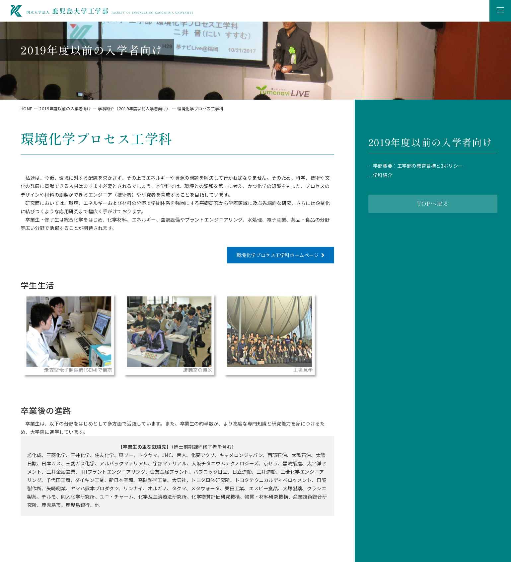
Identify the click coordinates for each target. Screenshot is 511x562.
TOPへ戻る (433, 203)
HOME (27, 109)
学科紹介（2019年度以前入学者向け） (134, 109)
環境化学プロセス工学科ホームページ (278, 254)
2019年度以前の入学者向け (65, 109)
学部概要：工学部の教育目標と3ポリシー (418, 165)
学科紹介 (382, 175)
